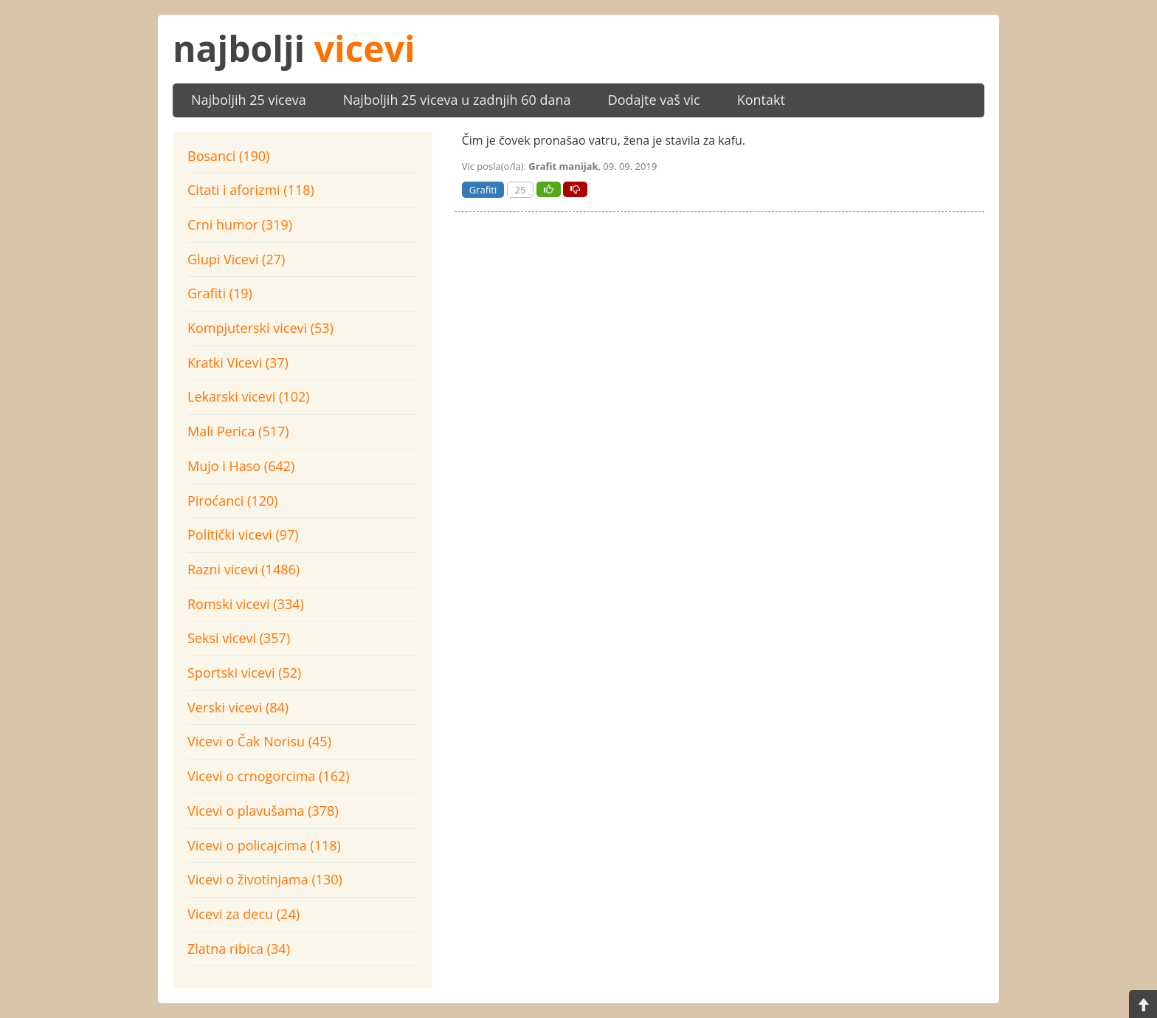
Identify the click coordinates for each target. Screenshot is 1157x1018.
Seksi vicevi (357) (238, 638)
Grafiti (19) (219, 293)
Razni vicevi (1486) (243, 569)
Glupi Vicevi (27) (236, 259)
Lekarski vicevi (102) (248, 396)
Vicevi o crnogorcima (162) (268, 776)
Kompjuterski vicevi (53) (260, 328)
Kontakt (761, 100)
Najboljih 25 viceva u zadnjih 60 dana (457, 100)
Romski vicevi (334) (245, 604)
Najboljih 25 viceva (248, 100)
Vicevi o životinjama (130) (264, 879)
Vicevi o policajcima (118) (264, 845)
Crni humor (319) (239, 224)
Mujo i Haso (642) (240, 466)
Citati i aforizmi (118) (250, 190)
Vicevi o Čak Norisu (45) (259, 741)
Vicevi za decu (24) (243, 914)
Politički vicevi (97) (243, 534)
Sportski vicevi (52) (244, 672)
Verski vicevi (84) (238, 707)
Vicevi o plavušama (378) (263, 810)
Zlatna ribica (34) (238, 948)
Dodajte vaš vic (654, 100)
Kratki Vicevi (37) (238, 362)
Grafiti (483, 189)
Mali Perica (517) (238, 431)
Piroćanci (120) (232, 500)
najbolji (294, 48)
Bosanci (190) (228, 156)
